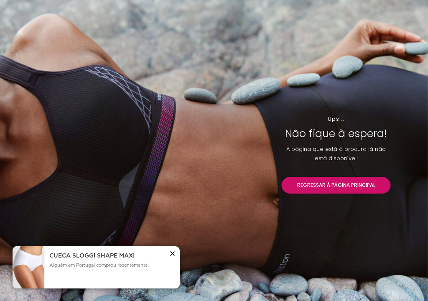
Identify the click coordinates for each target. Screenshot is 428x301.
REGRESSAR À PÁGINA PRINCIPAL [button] (336, 185)
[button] (172, 255)
